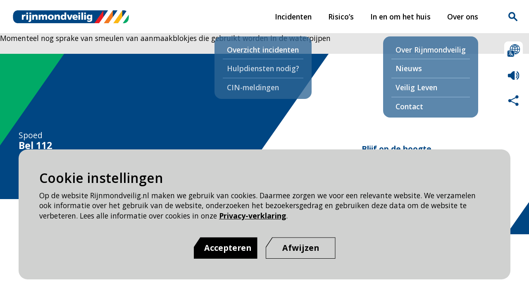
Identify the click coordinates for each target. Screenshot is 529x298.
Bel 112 (35, 145)
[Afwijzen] (301, 248)
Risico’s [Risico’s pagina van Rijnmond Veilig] (341, 17)
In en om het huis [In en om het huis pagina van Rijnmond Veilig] (400, 17)
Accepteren (227, 247)
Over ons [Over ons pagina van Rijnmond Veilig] (462, 17)
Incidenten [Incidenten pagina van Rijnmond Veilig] (293, 17)
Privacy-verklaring (252, 216)
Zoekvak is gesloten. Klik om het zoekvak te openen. (513, 16)
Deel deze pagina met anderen (513, 100)
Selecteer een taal (513, 50)
